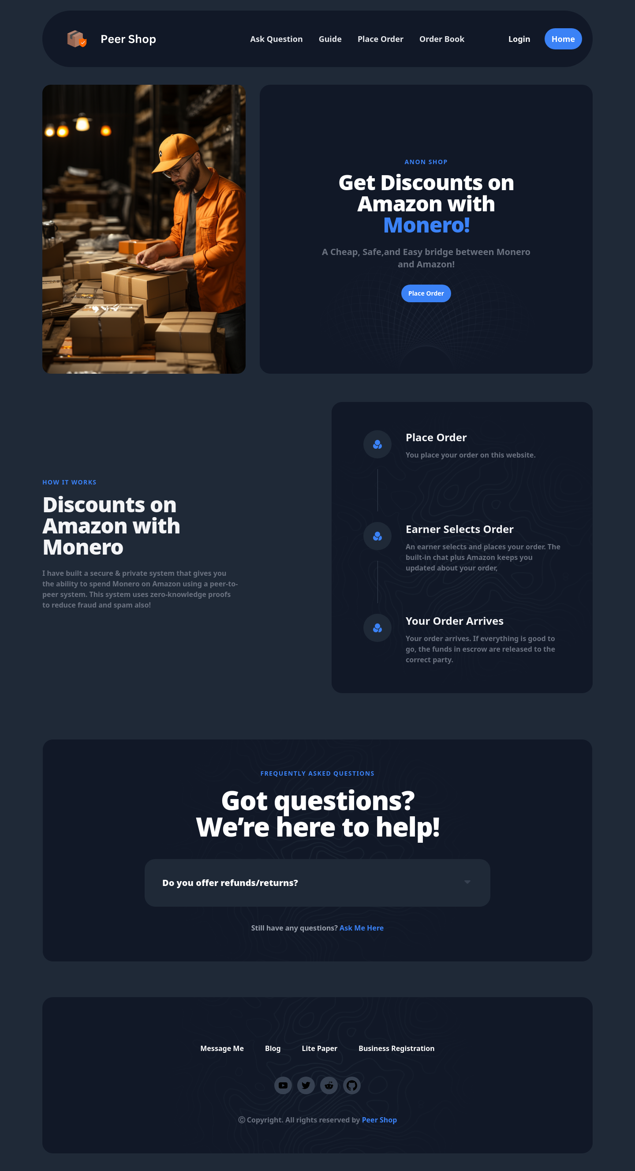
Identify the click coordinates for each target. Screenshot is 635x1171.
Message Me (222, 1048)
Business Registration (397, 1048)
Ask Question (276, 39)
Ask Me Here (362, 928)
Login (519, 39)
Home (563, 39)
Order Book (441, 39)
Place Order (380, 39)
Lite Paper (320, 1048)
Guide (330, 39)
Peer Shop (379, 1120)
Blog (273, 1048)
